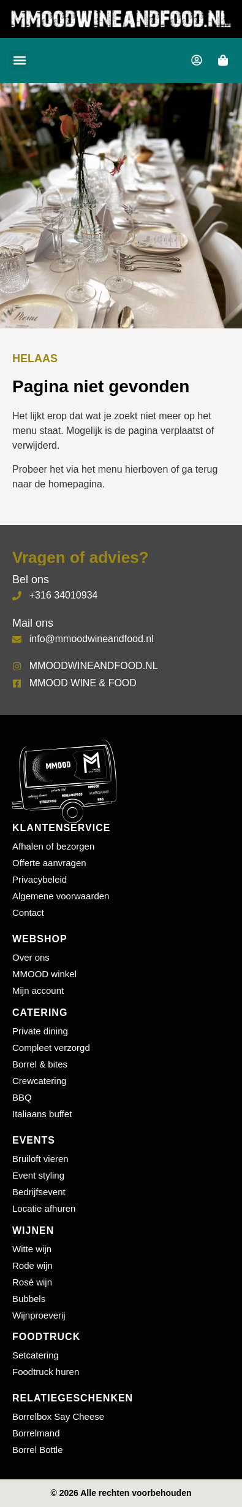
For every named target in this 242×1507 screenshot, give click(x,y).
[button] (19, 60)
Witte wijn (31, 1249)
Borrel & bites (39, 1064)
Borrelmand (36, 1433)
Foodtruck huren (45, 1371)
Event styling (38, 1175)
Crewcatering (39, 1080)
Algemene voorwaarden (60, 896)
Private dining (40, 1031)
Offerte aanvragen (49, 863)
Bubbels (28, 1298)
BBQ (22, 1097)
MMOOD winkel (44, 974)
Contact (28, 912)
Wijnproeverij (39, 1315)
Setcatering (35, 1355)
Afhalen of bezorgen (53, 846)
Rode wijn (32, 1265)
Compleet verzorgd (51, 1047)
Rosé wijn (32, 1282)
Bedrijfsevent (39, 1192)
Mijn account (38, 990)
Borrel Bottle (37, 1449)
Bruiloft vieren (40, 1158)
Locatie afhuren (43, 1208)
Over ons (31, 957)
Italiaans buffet (42, 1114)
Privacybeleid (39, 879)
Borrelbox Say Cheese (58, 1416)
